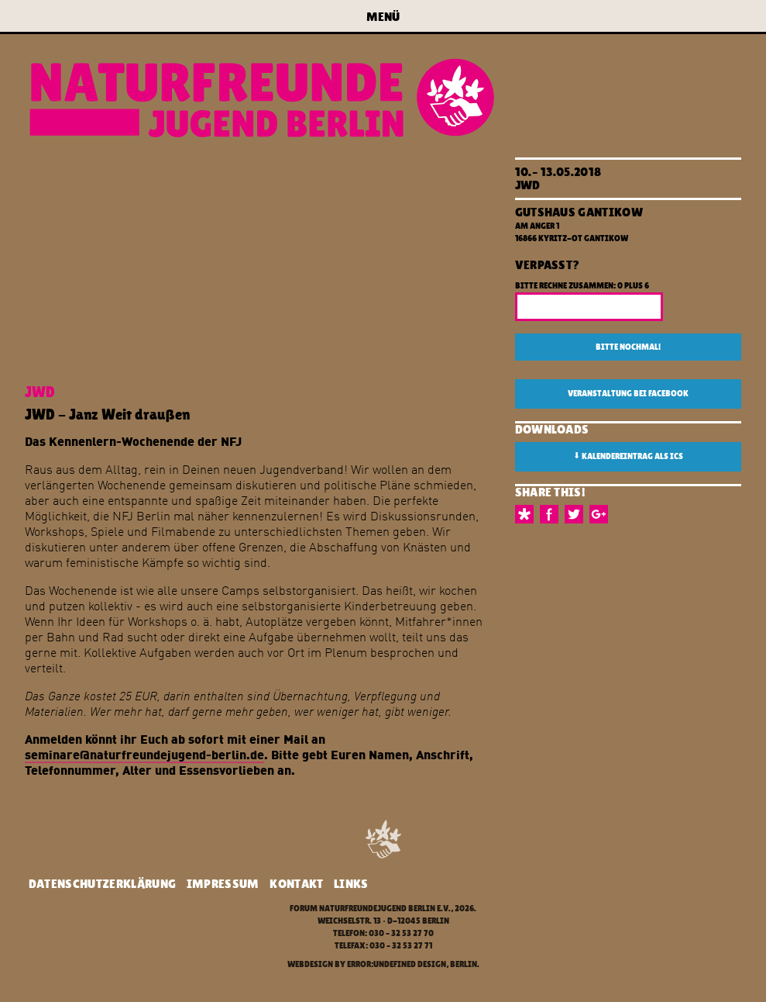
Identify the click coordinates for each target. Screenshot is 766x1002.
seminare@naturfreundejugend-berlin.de (144, 754)
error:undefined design (396, 964)
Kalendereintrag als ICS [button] (628, 456)
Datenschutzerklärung (102, 883)
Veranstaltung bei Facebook (628, 394)
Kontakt (296, 883)
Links (351, 883)
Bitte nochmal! (628, 347)
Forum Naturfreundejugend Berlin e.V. (370, 909)
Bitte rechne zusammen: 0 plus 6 (582, 286)
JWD (528, 185)
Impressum (223, 883)
